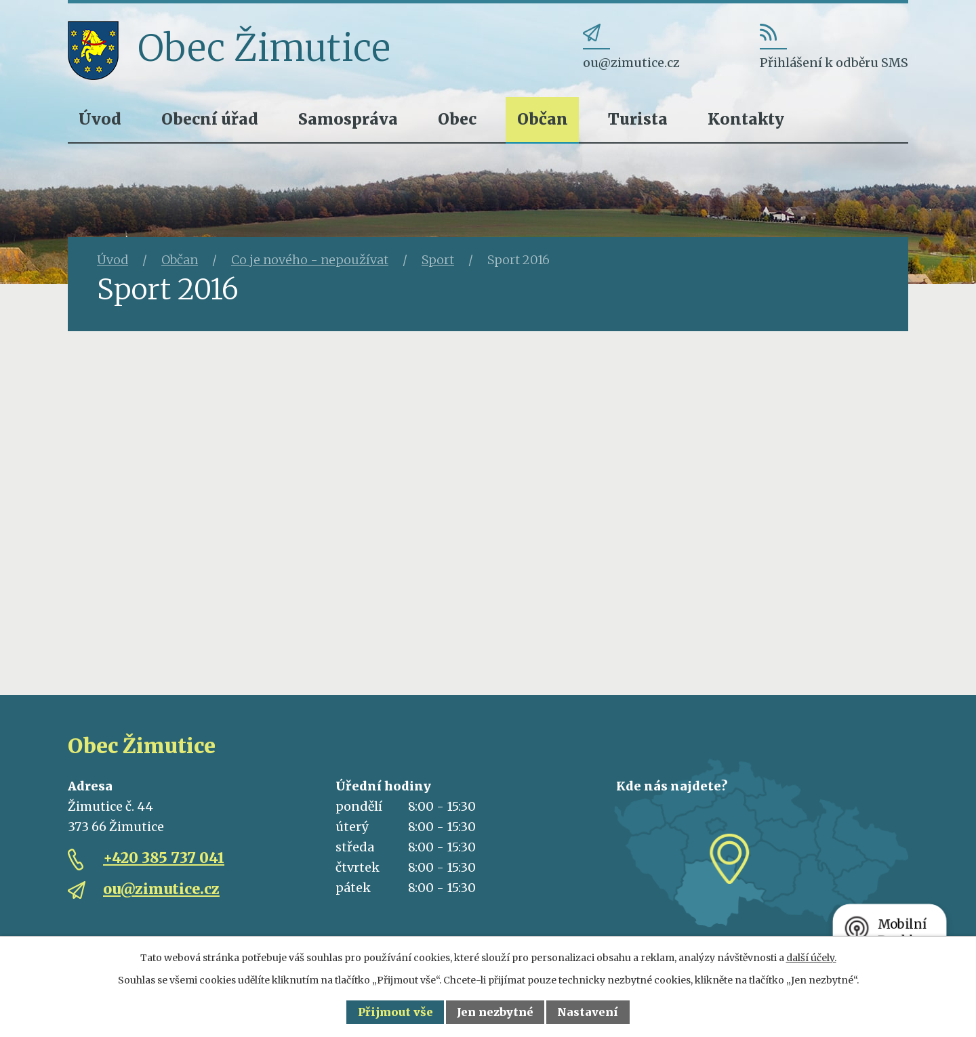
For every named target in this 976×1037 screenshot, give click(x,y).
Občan (542, 119)
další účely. (811, 958)
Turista (638, 119)
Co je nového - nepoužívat (309, 260)
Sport (438, 260)
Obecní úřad (209, 119)
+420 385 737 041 (163, 858)
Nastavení (587, 1012)
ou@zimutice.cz (161, 889)
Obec (457, 119)
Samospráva (348, 119)
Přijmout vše (395, 1012)
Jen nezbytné (495, 1012)
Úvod (100, 119)
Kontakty (746, 119)
